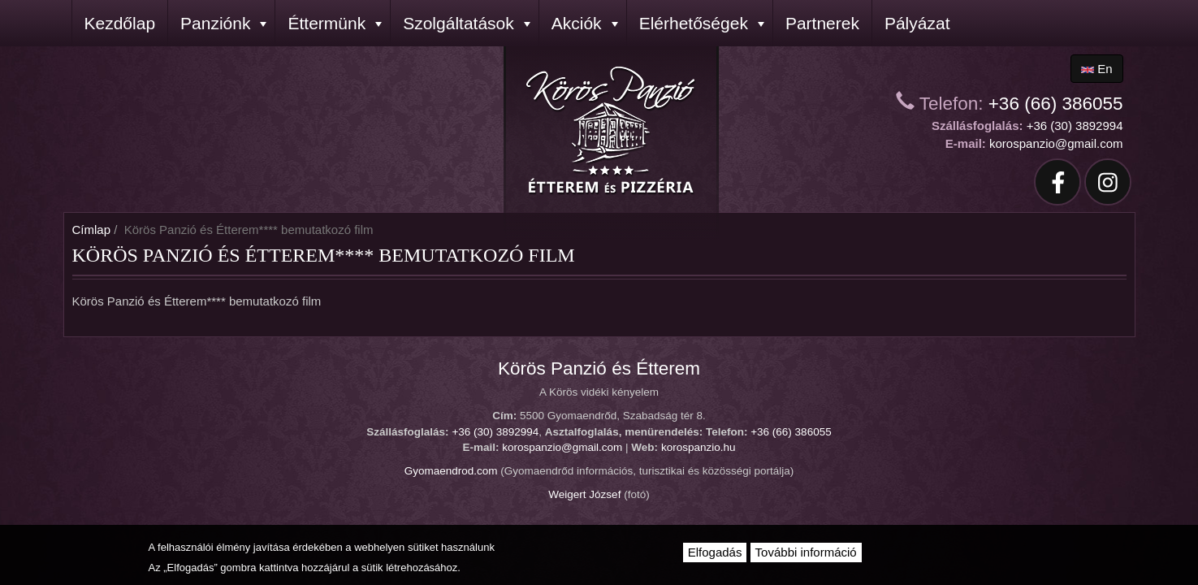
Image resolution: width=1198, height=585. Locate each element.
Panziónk (223, 23)
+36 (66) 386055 (1055, 103)
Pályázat (917, 23)
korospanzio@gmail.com (1055, 143)
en (1097, 69)
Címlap (91, 229)
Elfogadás (715, 552)
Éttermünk (335, 23)
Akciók (584, 23)
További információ (806, 552)
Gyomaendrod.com (451, 471)
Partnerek (822, 23)
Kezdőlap (120, 23)
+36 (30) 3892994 (1075, 125)
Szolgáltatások (466, 23)
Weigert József (584, 494)
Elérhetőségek (701, 23)
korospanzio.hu (698, 447)
